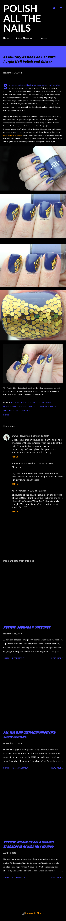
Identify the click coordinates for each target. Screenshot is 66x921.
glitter (31, 402)
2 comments (18, 877)
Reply (15, 456)
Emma (15, 436)
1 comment (18, 658)
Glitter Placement (24, 38)
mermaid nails (48, 406)
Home (6, 38)
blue (13, 402)
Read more (57, 658)
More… (44, 38)
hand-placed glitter (21, 406)
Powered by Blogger (33, 913)
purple (17, 410)
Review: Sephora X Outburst (26, 628)
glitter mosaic (44, 402)
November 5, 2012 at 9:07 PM (39, 463)
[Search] (54, 5)
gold (6, 406)
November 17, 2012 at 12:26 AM (31, 490)
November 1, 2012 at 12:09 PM (34, 436)
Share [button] (6, 414)
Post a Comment (21, 767)
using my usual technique (12, 135)
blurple (21, 402)
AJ (13, 490)
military (7, 410)
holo (36, 406)
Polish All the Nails (22, 18)
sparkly (26, 410)
